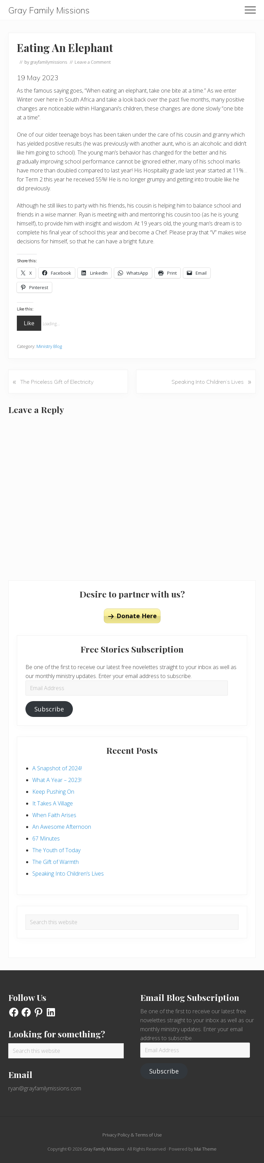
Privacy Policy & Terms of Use (132, 1135)
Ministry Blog (49, 346)
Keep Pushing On (53, 791)
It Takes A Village (52, 803)
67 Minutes (46, 838)
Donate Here (137, 616)
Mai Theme (205, 1149)
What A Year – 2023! (56, 780)
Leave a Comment (93, 62)
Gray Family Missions (49, 10)
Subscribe (49, 709)
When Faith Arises (54, 815)
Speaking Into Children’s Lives (68, 873)
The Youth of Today (56, 850)
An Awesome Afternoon (61, 827)
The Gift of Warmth (55, 862)
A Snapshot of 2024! (57, 768)
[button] (250, 10)
